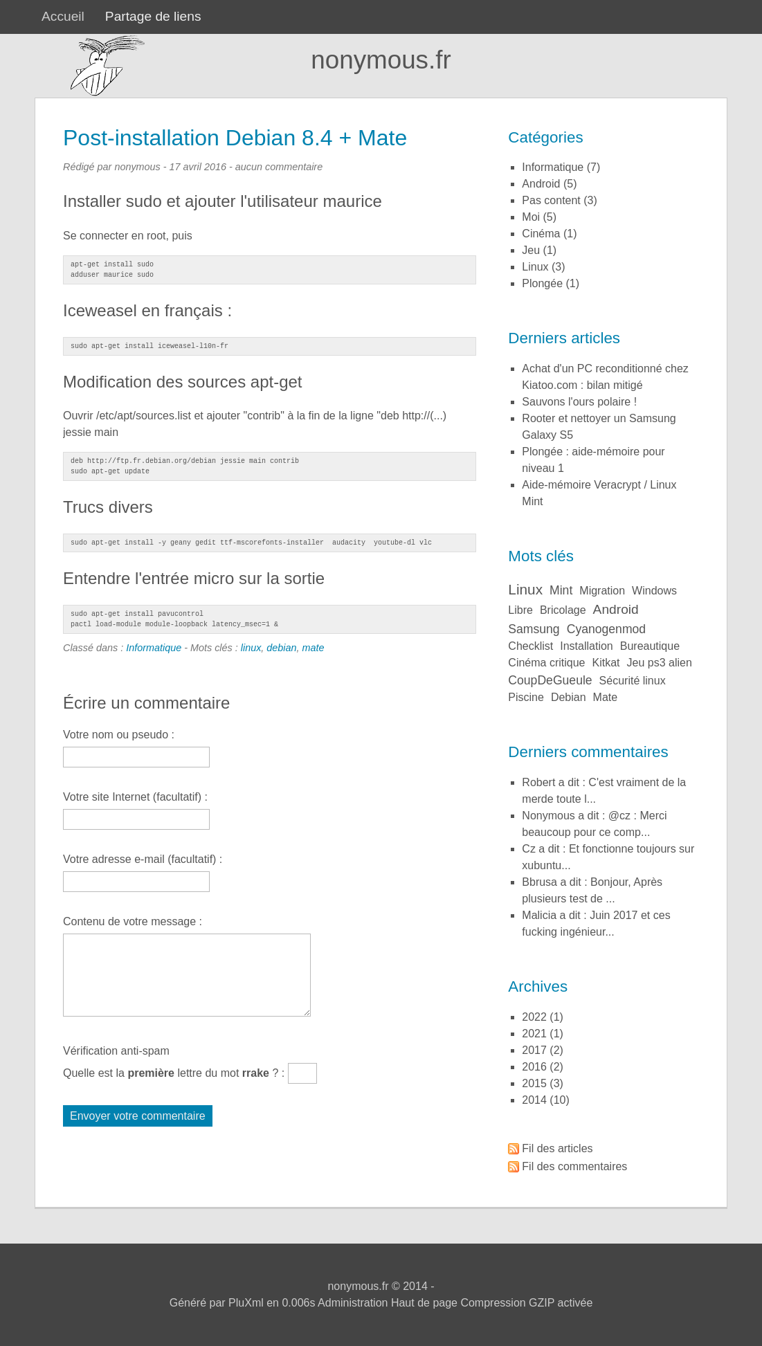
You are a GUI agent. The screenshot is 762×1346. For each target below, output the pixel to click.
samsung (533, 629)
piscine (526, 697)
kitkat (605, 663)
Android (541, 184)
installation (586, 646)
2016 (534, 1067)
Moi (531, 217)
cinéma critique (546, 663)
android (616, 609)
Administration (353, 1303)
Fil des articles (557, 1148)
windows (654, 591)
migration (602, 591)
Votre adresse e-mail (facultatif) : (142, 859)
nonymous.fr (381, 60)
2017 (534, 1050)
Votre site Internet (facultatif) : (135, 797)
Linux (535, 267)
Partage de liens (153, 16)
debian (281, 647)
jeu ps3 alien (659, 663)
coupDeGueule (550, 680)
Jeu (531, 250)
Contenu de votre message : (132, 921)
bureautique (650, 646)
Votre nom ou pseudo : (118, 734)
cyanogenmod (606, 629)
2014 (534, 1100)
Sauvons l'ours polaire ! (579, 402)
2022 (534, 1017)
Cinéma (541, 233)
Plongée (542, 283)
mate (313, 647)
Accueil (63, 16)
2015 (534, 1083)
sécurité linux (632, 680)
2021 (534, 1033)
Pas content (551, 200)
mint (561, 590)
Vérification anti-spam (116, 1051)
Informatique (153, 647)
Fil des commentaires (574, 1166)
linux (251, 647)
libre (520, 610)
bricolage (563, 610)
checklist (530, 646)
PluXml (246, 1303)
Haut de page (424, 1303)
